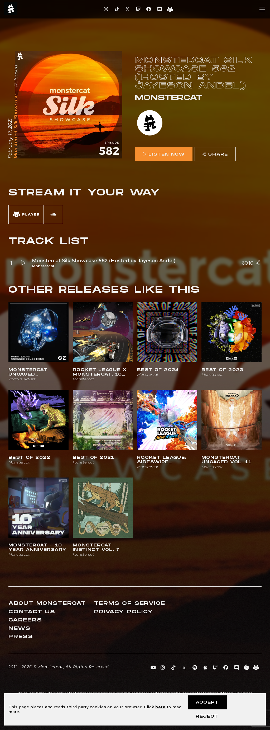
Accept (207, 702)
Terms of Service (129, 603)
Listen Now (164, 154)
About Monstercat (47, 603)
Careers (25, 620)
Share (215, 154)
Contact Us (31, 612)
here (160, 707)
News (19, 628)
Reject (207, 716)
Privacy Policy (123, 612)
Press (20, 636)
